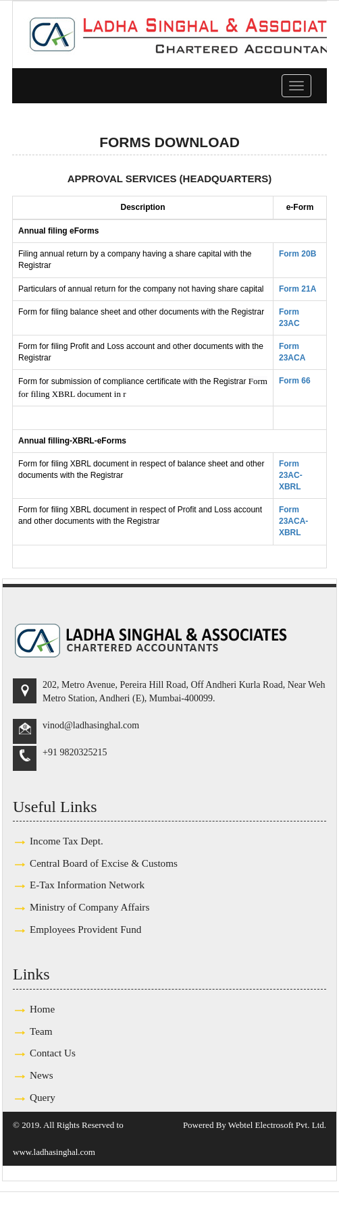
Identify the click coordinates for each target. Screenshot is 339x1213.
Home (42, 1009)
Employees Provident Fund (85, 929)
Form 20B (297, 254)
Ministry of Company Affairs (89, 907)
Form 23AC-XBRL (291, 475)
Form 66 (295, 380)
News (41, 1075)
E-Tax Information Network (87, 884)
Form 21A (297, 289)
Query (42, 1097)
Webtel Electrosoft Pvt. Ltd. (277, 1125)
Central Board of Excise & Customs (104, 863)
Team (41, 1031)
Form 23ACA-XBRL (293, 521)
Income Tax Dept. (66, 840)
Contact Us (53, 1052)
